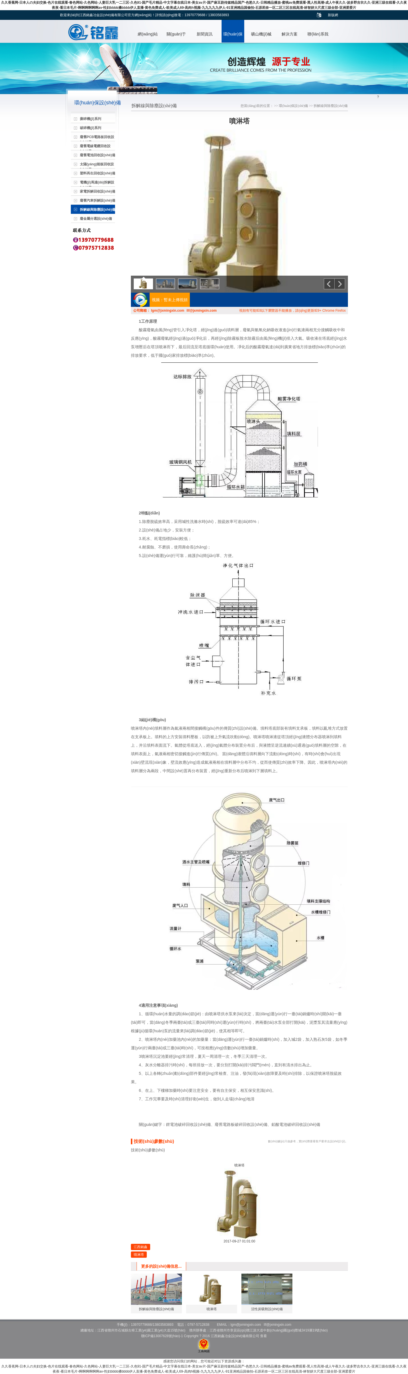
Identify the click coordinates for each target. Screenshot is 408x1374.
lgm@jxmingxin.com (167, 311)
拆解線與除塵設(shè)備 (331, 106)
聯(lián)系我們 (317, 37)
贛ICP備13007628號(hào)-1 (162, 1336)
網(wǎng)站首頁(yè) (148, 37)
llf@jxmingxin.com (201, 311)
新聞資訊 (204, 34)
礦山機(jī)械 (261, 34)
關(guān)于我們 (176, 37)
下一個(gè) (339, 283)
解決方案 (290, 34)
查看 (263, 1336)
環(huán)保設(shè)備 (233, 37)
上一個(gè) (329, 283)
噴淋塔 (139, 1255)
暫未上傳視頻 (176, 299)
